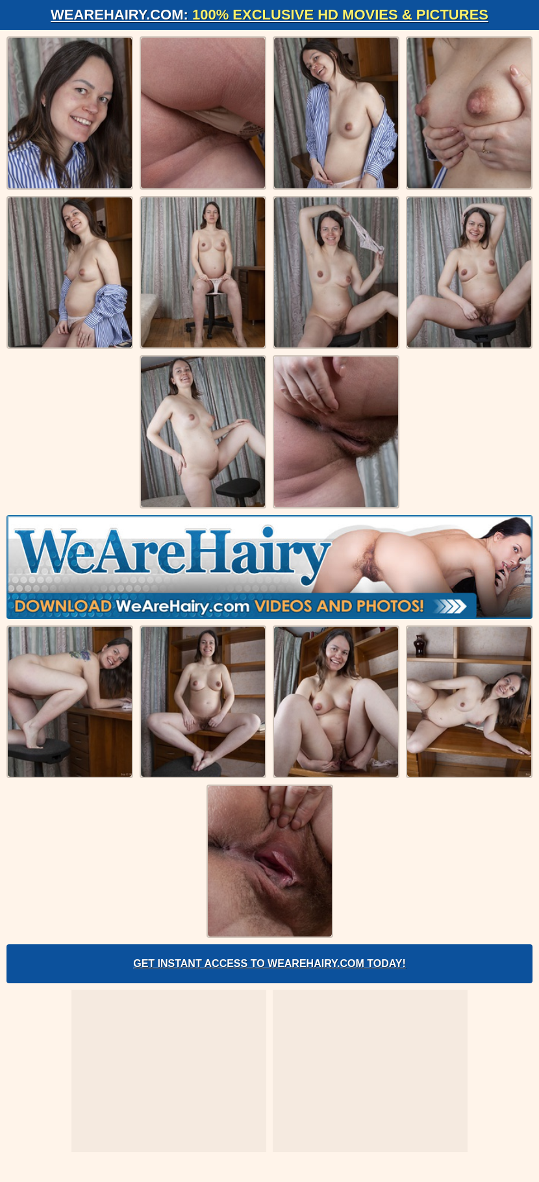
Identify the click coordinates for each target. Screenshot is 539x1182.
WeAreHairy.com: (269, 14)
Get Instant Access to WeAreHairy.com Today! (269, 963)
